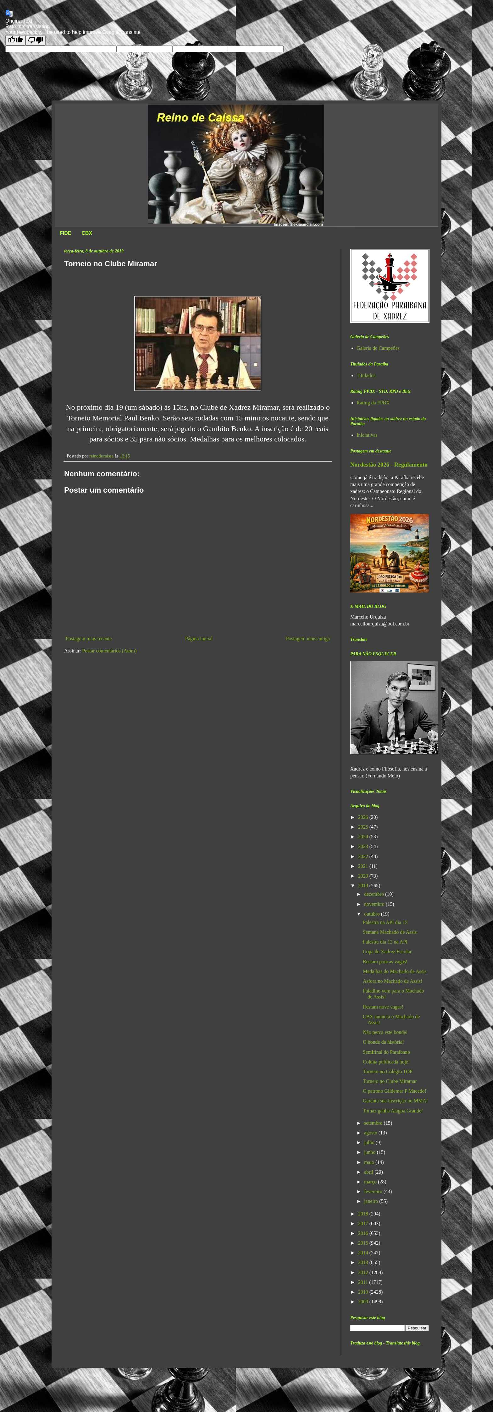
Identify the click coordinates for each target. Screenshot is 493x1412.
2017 (363, 1223)
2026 (363, 817)
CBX (86, 233)
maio (369, 1162)
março (371, 1181)
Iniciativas (367, 435)
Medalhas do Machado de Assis (395, 971)
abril (369, 1172)
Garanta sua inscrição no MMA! (395, 1100)
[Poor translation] (35, 40)
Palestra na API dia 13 (385, 922)
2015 (363, 1243)
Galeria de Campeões (378, 348)
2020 (363, 876)
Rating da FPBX (373, 402)
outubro (372, 914)
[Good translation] (15, 40)
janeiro (371, 1201)
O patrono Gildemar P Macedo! (394, 1091)
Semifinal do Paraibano (386, 1052)
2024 (363, 836)
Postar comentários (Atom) (109, 650)
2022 (363, 856)
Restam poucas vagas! (385, 961)
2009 (363, 1301)
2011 (363, 1282)
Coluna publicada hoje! (386, 1061)
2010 (363, 1292)
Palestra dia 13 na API (385, 941)
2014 (363, 1252)
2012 (363, 1272)
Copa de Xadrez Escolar (387, 951)
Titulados (366, 375)
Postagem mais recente (89, 638)
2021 (363, 866)
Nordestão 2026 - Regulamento (389, 464)
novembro (375, 904)
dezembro (374, 894)
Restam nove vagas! (383, 1006)
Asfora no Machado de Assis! (392, 981)
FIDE (65, 233)
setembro (374, 1123)
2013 (363, 1262)
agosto (371, 1132)
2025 (363, 827)
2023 (363, 846)
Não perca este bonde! (385, 1032)
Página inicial (199, 638)
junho (370, 1152)
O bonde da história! (383, 1042)
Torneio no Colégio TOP (388, 1071)
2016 (363, 1233)
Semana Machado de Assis (390, 932)
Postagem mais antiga (308, 638)
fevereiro (374, 1191)
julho (370, 1142)
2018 (363, 1213)
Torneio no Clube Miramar (390, 1081)
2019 (363, 885)
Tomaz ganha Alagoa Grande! (393, 1110)
